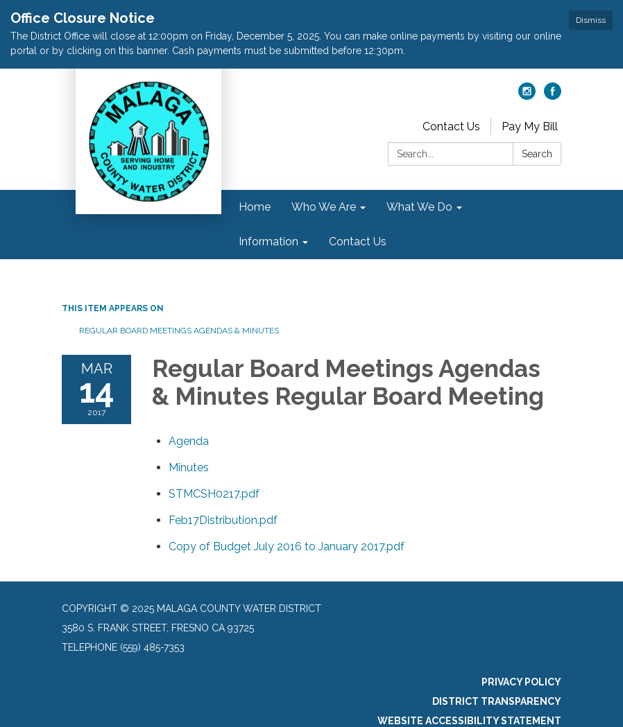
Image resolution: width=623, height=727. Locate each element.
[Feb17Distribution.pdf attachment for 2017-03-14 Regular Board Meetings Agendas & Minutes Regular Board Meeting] (223, 520)
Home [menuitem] (255, 206)
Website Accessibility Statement (469, 720)
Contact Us (451, 126)
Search (537, 153)
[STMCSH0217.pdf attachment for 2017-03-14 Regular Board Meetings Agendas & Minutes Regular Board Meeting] (214, 493)
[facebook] (552, 96)
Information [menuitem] (268, 241)
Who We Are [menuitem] (323, 206)
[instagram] (527, 96)
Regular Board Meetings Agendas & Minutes (179, 330)
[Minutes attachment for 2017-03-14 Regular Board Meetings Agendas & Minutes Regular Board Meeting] (189, 467)
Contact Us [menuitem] (357, 241)
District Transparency (496, 701)
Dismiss (591, 20)
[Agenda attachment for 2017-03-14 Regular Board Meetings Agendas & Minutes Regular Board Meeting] (189, 441)
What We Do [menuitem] (419, 206)
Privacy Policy (521, 681)
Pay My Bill (530, 126)
